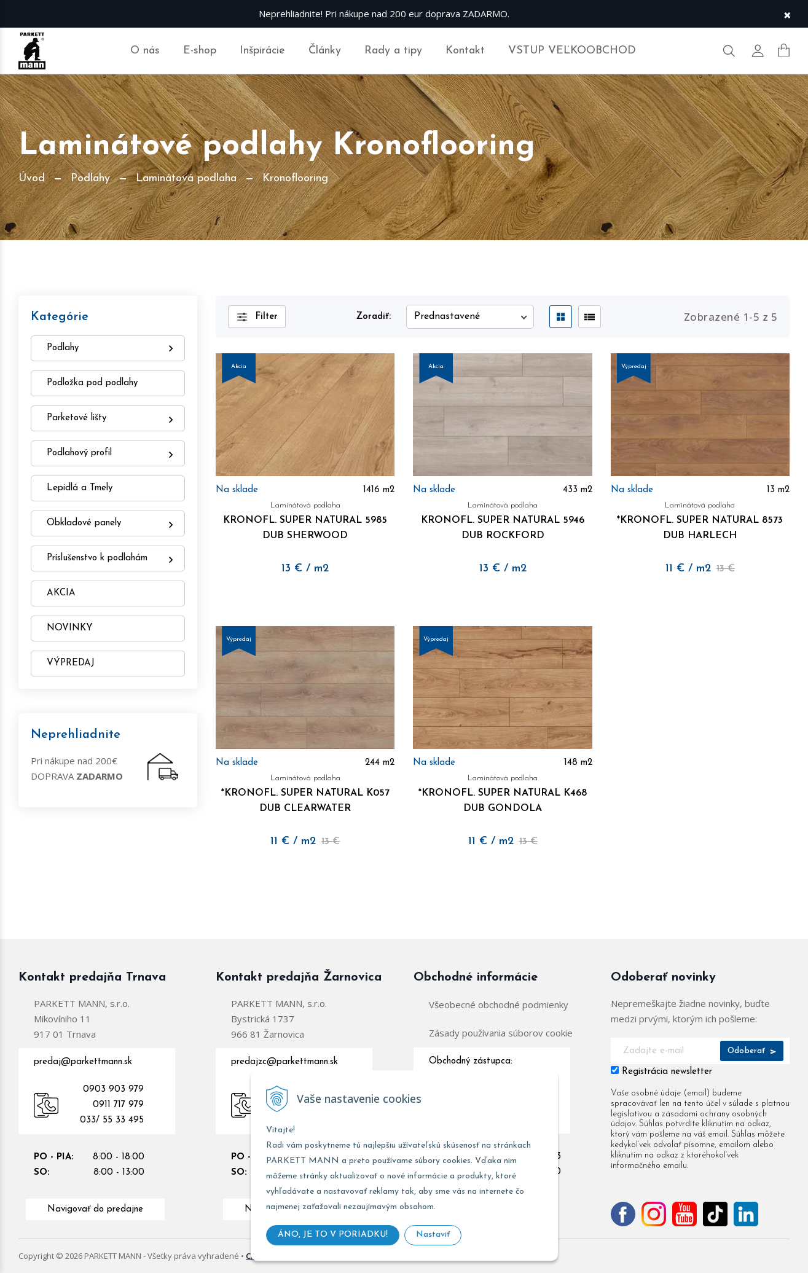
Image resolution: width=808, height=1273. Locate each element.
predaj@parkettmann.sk (83, 1062)
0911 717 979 (118, 1105)
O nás (145, 51)
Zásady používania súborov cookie (501, 1033)
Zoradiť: (373, 316)
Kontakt (465, 51)
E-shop (199, 51)
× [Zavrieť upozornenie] (787, 13)
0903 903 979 (113, 1089)
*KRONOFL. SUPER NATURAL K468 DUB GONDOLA (502, 791)
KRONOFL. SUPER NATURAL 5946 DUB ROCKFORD (502, 519)
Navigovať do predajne (95, 1209)
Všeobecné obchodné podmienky (498, 1004)
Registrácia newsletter (667, 1071)
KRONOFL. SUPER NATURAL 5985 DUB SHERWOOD (305, 519)
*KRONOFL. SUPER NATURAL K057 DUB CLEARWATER (305, 791)
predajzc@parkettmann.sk (284, 1062)
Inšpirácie (262, 51)
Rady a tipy (393, 51)
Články (324, 51)
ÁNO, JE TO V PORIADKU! (333, 1234)
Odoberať (752, 1051)
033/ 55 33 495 (112, 1120)
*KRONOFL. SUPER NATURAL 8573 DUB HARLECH (700, 519)
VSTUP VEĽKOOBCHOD (572, 51)
